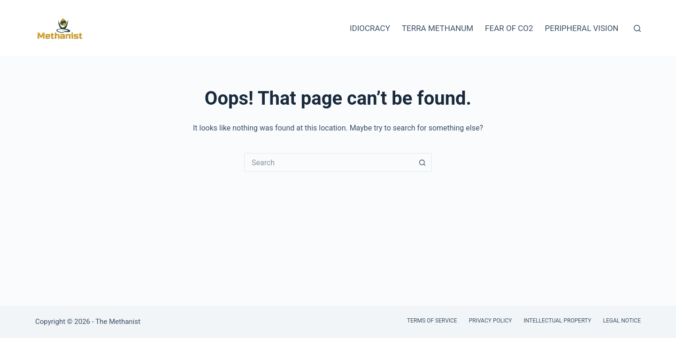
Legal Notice (622, 320)
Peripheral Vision (582, 28)
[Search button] (422, 162)
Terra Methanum (437, 28)
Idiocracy (370, 28)
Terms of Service (432, 320)
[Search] (637, 28)
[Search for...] (328, 162)
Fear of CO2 (509, 28)
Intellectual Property (557, 320)
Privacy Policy (490, 320)
